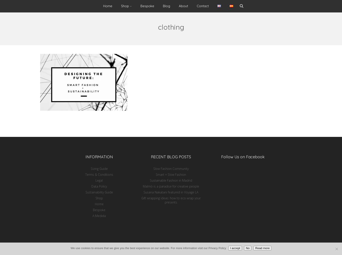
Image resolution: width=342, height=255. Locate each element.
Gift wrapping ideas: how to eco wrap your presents (171, 200)
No (248, 248)
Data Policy (99, 186)
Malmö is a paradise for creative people (171, 186)
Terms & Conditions (99, 174)
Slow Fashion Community (171, 169)
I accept (235, 248)
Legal (99, 180)
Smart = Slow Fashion (171, 174)
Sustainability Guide (99, 192)
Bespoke (147, 6)
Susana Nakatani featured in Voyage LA (171, 192)
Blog (166, 6)
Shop (126, 6)
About (183, 6)
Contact (203, 6)
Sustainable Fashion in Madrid (171, 180)
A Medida (99, 216)
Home (107, 6)
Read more (262, 248)
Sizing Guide (99, 169)
